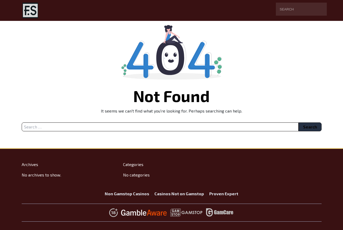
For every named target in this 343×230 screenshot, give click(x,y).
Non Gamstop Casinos (127, 193)
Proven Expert (223, 193)
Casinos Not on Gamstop (179, 193)
